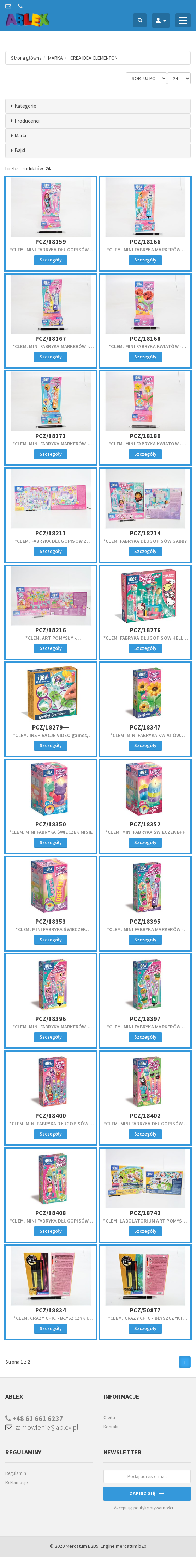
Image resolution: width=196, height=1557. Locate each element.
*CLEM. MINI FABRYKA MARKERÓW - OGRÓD (145, 1029)
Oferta (109, 1418)
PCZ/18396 (50, 1019)
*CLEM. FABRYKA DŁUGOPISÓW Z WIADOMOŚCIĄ (51, 544)
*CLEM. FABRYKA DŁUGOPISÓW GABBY (145, 541)
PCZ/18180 (145, 436)
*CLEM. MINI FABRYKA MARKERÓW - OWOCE (145, 932)
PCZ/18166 (145, 242)
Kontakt (111, 1427)
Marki (20, 135)
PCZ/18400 (50, 1116)
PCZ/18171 (50, 436)
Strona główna (26, 58)
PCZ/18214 (145, 533)
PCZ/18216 (50, 630)
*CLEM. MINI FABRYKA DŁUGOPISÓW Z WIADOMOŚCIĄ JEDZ (145, 1126)
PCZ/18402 (145, 1116)
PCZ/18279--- (50, 727)
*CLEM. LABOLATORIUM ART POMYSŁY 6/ (145, 1224)
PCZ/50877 (145, 1310)
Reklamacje (16, 1482)
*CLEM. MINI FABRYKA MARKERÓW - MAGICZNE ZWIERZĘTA (51, 349)
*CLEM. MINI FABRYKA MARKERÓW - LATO (51, 447)
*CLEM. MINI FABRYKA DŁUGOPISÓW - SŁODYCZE (51, 1224)
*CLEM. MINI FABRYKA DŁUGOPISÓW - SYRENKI (51, 252)
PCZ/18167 (50, 338)
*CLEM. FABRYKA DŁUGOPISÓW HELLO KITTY (145, 641)
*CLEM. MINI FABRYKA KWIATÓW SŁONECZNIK (145, 738)
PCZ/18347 (145, 727)
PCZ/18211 (50, 533)
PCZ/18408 (50, 1213)
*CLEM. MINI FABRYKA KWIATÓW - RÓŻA (145, 349)
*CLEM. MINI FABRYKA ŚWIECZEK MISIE (51, 832)
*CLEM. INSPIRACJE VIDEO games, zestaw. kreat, (51, 738)
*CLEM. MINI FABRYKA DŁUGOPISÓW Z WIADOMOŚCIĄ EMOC (50, 1126)
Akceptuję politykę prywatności (143, 1508)
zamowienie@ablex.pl (41, 1427)
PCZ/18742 (145, 1213)
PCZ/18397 (145, 1019)
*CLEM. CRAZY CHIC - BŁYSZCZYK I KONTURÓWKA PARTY (50, 1321)
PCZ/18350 (50, 824)
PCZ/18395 (145, 921)
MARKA (55, 58)
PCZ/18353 (50, 921)
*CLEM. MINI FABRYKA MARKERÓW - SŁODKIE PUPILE (145, 252)
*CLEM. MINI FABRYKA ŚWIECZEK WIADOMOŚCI (51, 932)
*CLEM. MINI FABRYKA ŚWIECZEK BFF (145, 832)
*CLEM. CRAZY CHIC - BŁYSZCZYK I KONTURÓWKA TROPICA (145, 1321)
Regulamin (15, 1473)
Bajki (19, 150)
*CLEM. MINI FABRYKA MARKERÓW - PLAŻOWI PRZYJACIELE (51, 1029)
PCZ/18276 (145, 630)
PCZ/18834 (50, 1310)
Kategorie (25, 106)
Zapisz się (147, 1493)
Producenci (27, 120)
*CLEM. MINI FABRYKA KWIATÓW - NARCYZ (145, 447)
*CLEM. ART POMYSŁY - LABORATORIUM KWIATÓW (51, 641)
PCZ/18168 (145, 338)
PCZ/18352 (145, 824)
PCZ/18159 (50, 242)
